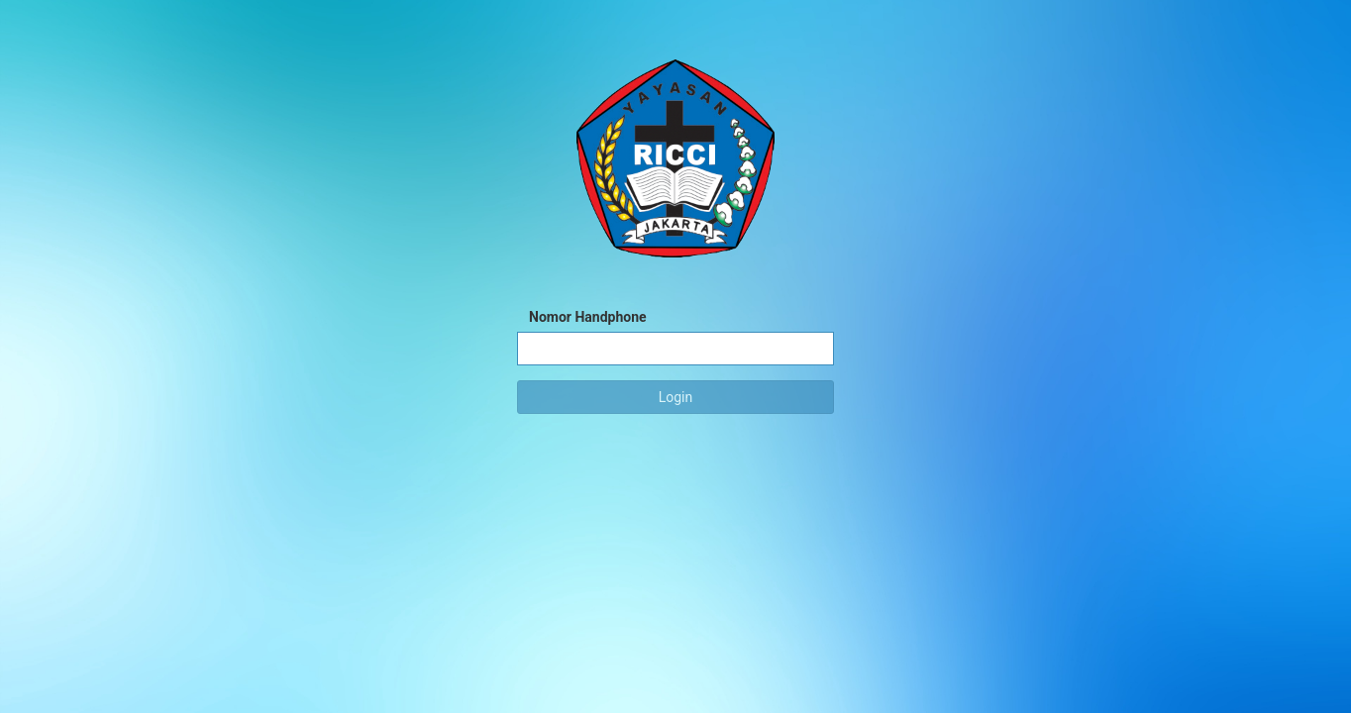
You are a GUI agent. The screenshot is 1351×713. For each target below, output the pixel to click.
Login (676, 397)
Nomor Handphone (588, 317)
